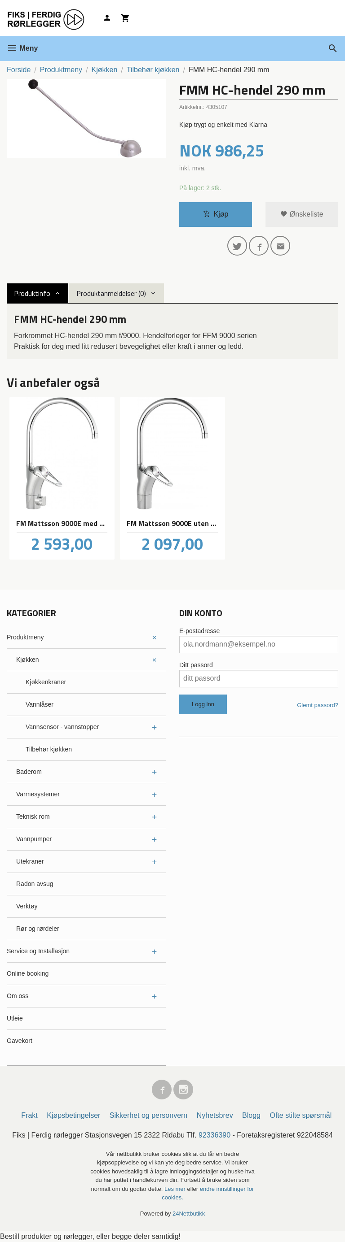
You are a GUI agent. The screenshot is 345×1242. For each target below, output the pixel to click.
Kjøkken (27, 659)
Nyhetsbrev (215, 1115)
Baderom (29, 771)
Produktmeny (25, 637)
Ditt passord (196, 665)
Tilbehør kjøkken (49, 749)
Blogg (251, 1115)
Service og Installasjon (38, 951)
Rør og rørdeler (37, 928)
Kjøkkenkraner (46, 682)
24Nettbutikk (188, 1213)
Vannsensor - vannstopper (62, 726)
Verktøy (26, 906)
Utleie (15, 1018)
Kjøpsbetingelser (73, 1115)
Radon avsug (34, 883)
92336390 (214, 1135)
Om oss (17, 995)
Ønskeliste (301, 214)
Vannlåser (39, 704)
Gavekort (19, 1040)
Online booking (28, 973)
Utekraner (30, 861)
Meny (22, 48)
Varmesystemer (38, 794)
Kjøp (216, 214)
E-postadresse (199, 630)
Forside (19, 70)
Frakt (29, 1115)
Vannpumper (34, 838)
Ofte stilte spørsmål (301, 1115)
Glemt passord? (317, 705)
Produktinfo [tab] (32, 293)
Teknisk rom (33, 816)
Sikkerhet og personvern (148, 1115)
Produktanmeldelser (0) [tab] (111, 293)
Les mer (175, 1189)
